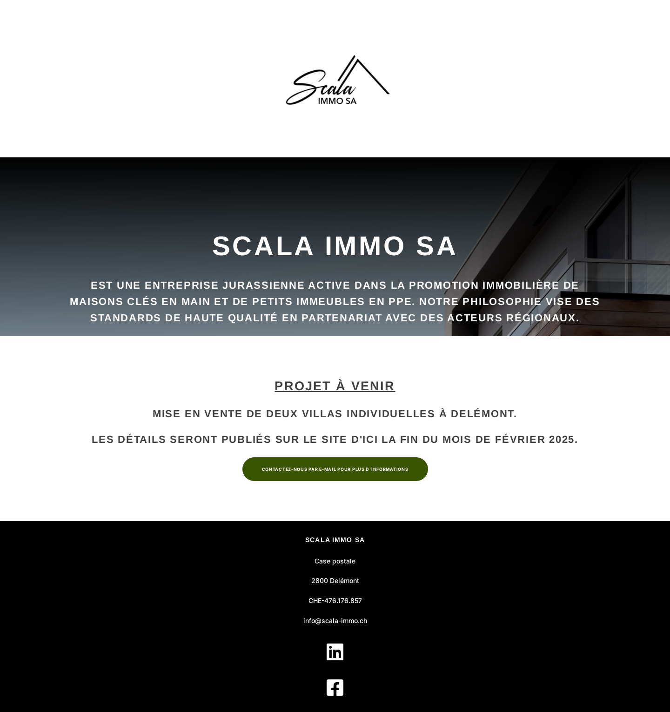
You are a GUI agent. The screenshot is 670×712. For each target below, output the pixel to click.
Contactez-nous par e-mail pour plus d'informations (335, 469)
